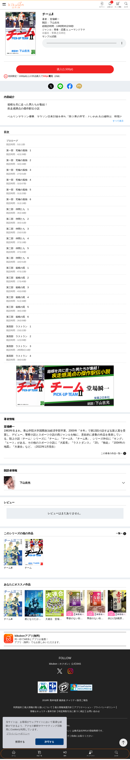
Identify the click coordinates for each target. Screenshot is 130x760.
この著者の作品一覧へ (113, 454)
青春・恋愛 (60, 29)
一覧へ (121, 534)
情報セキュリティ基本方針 (43, 712)
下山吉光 (54, 22)
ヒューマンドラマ (75, 29)
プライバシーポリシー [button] (18, 733)
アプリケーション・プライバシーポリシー (94, 708)
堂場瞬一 (54, 19)
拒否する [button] (20, 741)
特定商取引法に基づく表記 (71, 712)
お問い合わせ (93, 712)
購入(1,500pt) (65, 69)
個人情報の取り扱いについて (38, 708)
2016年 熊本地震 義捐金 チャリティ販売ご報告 (65, 701)
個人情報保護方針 (63, 708)
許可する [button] (49, 741)
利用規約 (17, 708)
